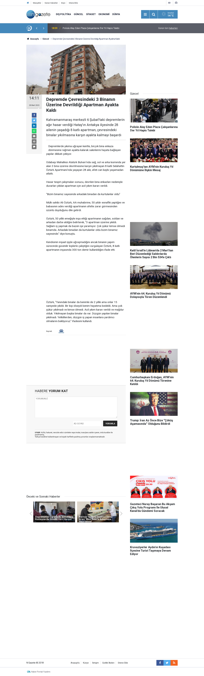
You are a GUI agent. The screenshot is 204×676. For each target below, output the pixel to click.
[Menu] (145, 14)
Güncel (78, 14)
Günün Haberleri (51, 3)
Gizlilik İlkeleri (108, 663)
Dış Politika (63, 14)
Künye (86, 663)
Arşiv (63, 3)
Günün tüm (168, 28)
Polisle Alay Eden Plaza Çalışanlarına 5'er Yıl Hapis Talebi (91, 28)
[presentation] (36, 28)
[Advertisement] (13, 83)
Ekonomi (104, 14)
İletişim (95, 663)
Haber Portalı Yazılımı (40, 672)
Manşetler (37, 3)
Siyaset (91, 14)
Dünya (116, 14)
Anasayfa (75, 663)
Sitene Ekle (73, 3)
